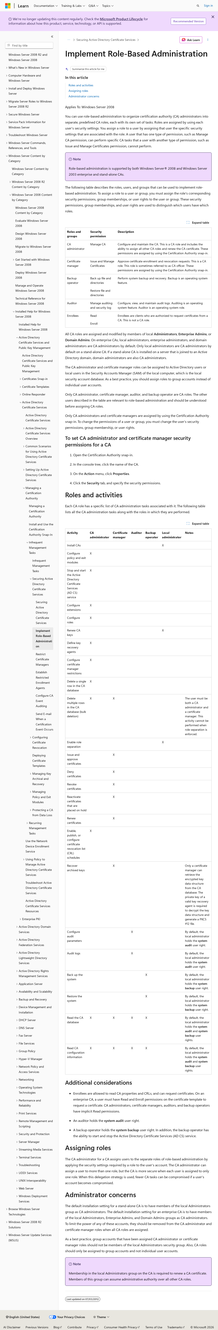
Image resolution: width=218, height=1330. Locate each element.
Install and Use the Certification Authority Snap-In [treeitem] (41, 529)
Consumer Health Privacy (120, 1327)
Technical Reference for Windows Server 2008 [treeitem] (30, 301)
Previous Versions (37, 1327)
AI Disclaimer (11, 1327)
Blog (56, 1327)
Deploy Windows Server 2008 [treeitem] (30, 275)
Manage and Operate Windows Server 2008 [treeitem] (29, 288)
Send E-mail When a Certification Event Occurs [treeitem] (44, 722)
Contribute (74, 1327)
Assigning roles (78, 91)
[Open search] (198, 6)
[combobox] (29, 45)
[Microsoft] (8, 6)
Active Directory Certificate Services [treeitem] (38, 417)
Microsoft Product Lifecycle (121, 19)
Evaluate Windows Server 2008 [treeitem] (31, 223)
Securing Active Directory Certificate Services (105, 40)
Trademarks (174, 1327)
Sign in (208, 5)
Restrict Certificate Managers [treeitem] (42, 659)
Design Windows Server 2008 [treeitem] (30, 236)
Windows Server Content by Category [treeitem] (30, 171)
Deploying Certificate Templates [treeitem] (39, 760)
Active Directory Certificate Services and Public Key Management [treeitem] (37, 363)
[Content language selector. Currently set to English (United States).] (22, 1317)
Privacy (91, 1327)
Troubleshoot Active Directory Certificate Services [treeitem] (39, 888)
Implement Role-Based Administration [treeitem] (44, 638)
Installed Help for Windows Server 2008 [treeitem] (33, 327)
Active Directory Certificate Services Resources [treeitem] (38, 906)
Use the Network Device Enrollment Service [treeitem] (37, 846)
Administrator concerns (84, 96)
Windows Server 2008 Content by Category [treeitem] (29, 210)
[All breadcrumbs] (69, 39)
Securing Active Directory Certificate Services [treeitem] (42, 612)
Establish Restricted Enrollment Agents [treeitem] (43, 680)
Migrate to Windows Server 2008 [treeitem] (33, 249)
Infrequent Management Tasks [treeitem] (41, 565)
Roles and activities (81, 85)
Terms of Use (153, 1327)
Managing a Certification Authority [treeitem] (37, 511)
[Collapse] (52, 36)
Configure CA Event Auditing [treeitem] (44, 700)
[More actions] (207, 39)
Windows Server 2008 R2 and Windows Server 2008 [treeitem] (28, 57)
